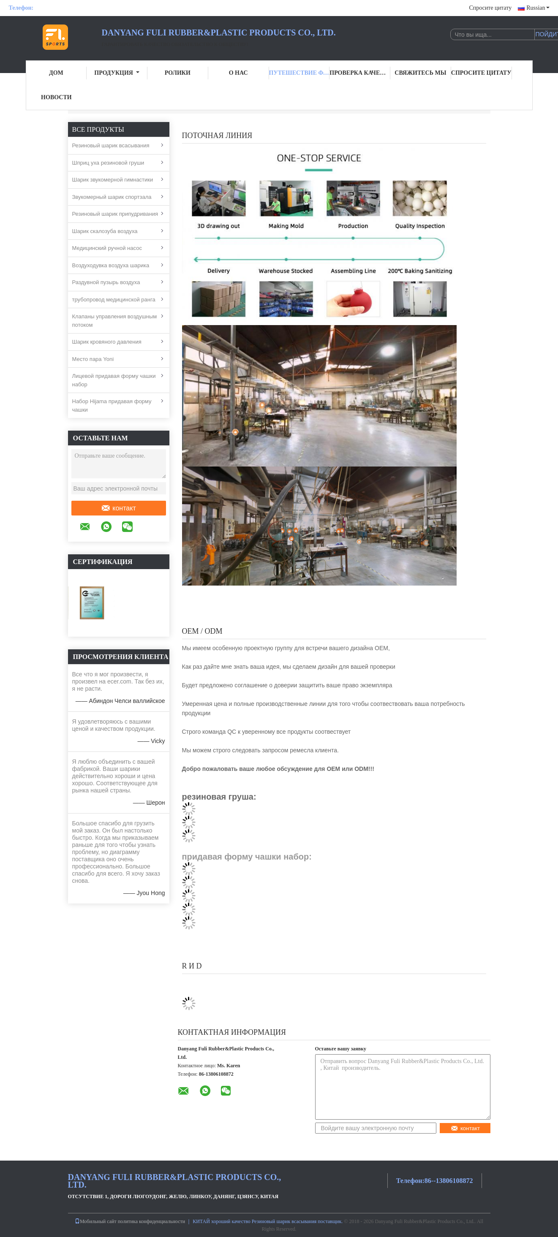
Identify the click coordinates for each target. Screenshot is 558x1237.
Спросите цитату (490, 8)
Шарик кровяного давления (107, 342)
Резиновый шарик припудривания (115, 214)
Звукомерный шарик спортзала (112, 197)
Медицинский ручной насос (107, 248)
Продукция (116, 73)
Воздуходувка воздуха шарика (111, 265)
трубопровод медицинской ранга (113, 299)
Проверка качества (359, 73)
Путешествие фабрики (299, 73)
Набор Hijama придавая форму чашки (112, 405)
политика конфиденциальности (151, 1221)
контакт (118, 508)
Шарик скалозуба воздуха (105, 231)
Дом (56, 73)
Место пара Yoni (93, 359)
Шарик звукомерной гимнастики (112, 179)
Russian (537, 8)
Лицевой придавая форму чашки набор (114, 380)
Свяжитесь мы (420, 73)
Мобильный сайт (96, 1221)
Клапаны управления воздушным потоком (114, 320)
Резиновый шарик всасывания (111, 145)
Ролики (178, 73)
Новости (56, 97)
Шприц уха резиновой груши (108, 163)
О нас (238, 73)
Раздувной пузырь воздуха (106, 282)
